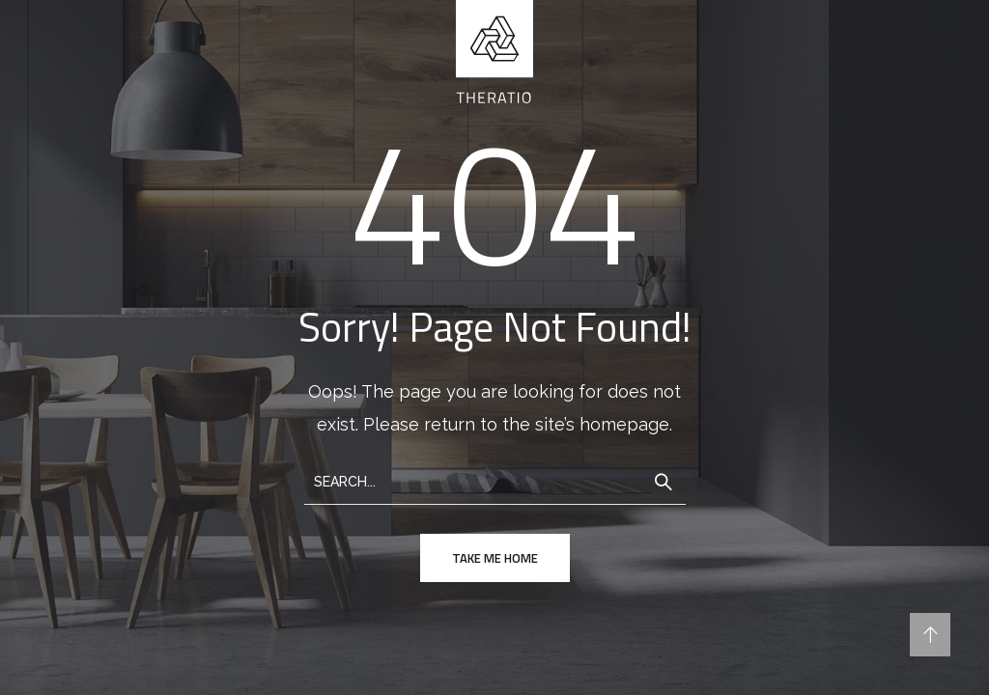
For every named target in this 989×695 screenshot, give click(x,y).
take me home (495, 558)
